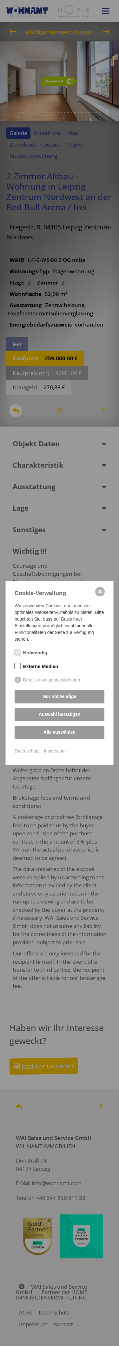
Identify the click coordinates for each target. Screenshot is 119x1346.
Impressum (55, 750)
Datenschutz (27, 750)
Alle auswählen (59, 732)
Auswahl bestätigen (59, 714)
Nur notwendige (59, 696)
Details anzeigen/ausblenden (51, 679)
